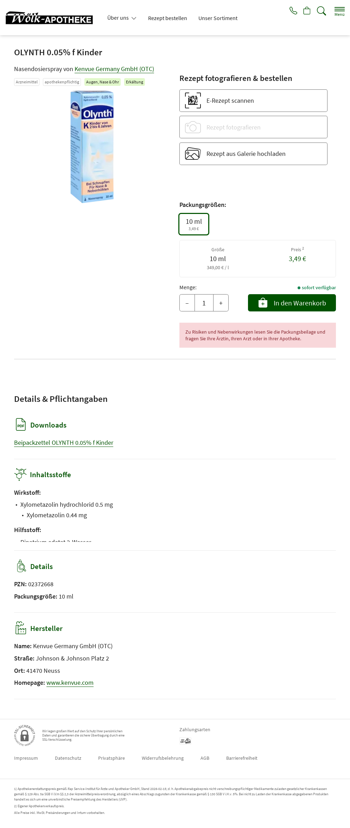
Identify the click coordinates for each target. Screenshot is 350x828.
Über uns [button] (118, 17)
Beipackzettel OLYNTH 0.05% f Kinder (63, 442)
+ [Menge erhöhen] (221, 302)
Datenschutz (68, 758)
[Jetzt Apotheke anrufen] (291, 11)
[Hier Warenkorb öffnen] (306, 11)
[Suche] (321, 11)
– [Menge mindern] (187, 302)
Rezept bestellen (167, 17)
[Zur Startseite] (52, 18)
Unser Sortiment (217, 17)
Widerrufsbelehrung (163, 758)
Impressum (26, 758)
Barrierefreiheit (241, 758)
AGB (205, 758)
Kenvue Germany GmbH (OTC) (114, 69)
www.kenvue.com (70, 682)
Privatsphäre (111, 758)
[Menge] (204, 303)
